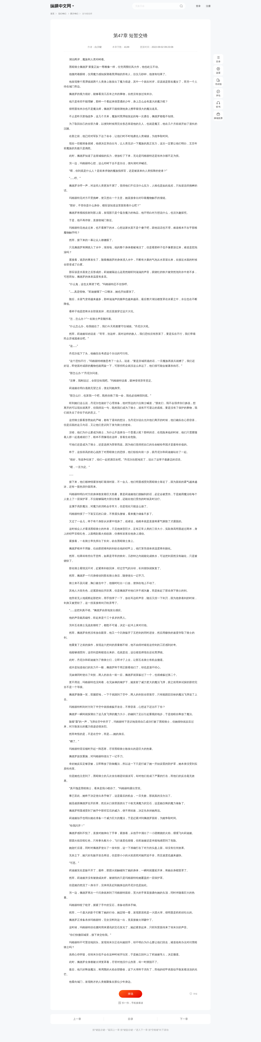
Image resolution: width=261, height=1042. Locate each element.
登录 (198, 6)
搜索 (181, 6)
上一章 (77, 1019)
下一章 (184, 1019)
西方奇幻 (74, 13)
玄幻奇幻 (62, 13)
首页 (52, 13)
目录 (130, 1019)
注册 (208, 6)
